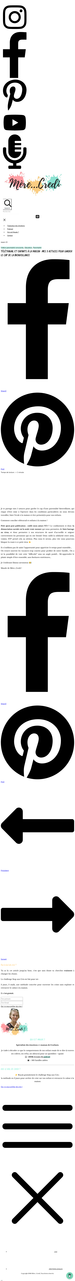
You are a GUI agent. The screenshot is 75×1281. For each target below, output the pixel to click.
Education (28, 248)
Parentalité (37, 248)
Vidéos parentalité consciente (12, 248)
